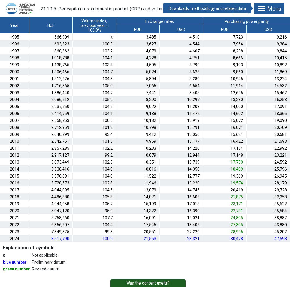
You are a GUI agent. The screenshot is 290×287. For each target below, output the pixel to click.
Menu (269, 8)
